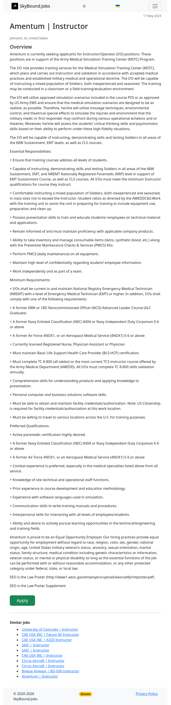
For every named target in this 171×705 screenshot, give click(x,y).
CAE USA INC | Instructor (42, 655)
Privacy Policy (147, 693)
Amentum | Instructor (40, 676)
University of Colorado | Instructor (50, 629)
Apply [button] (22, 600)
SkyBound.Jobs (31, 6)
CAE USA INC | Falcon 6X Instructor (50, 634)
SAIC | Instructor (35, 645)
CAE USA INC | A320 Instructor (47, 639)
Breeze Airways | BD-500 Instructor (50, 671)
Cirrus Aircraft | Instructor (43, 660)
